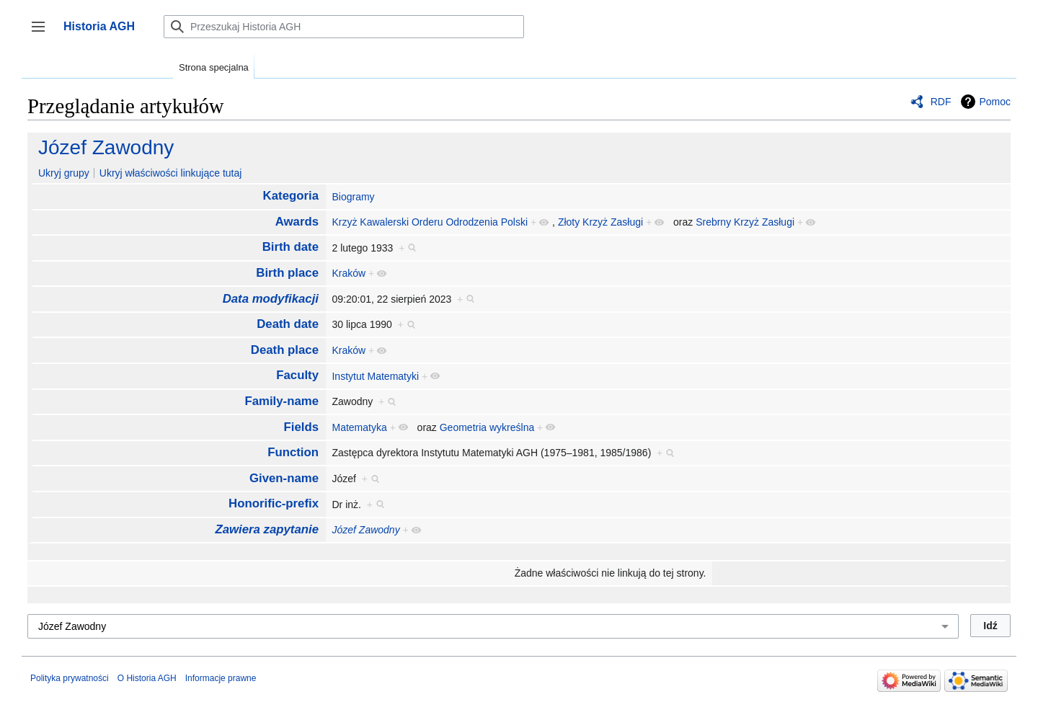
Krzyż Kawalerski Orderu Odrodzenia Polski (430, 222)
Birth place (287, 273)
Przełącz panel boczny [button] (43, 33)
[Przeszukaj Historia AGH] (344, 26)
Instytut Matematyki (375, 376)
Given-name (284, 478)
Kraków (348, 273)
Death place (285, 350)
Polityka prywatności (69, 678)
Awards (297, 221)
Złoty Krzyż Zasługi (600, 222)
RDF (941, 101)
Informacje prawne (221, 678)
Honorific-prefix (274, 503)
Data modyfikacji (271, 299)
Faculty (297, 375)
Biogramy (353, 197)
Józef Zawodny (106, 147)
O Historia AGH (147, 678)
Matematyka (359, 427)
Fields (301, 427)
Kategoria (291, 196)
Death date (288, 324)
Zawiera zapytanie (267, 529)
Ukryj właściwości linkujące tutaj (170, 173)
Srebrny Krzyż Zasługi (745, 222)
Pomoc (995, 101)
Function (293, 452)
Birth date (290, 247)
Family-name (281, 401)
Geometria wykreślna (487, 427)
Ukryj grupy (63, 173)
